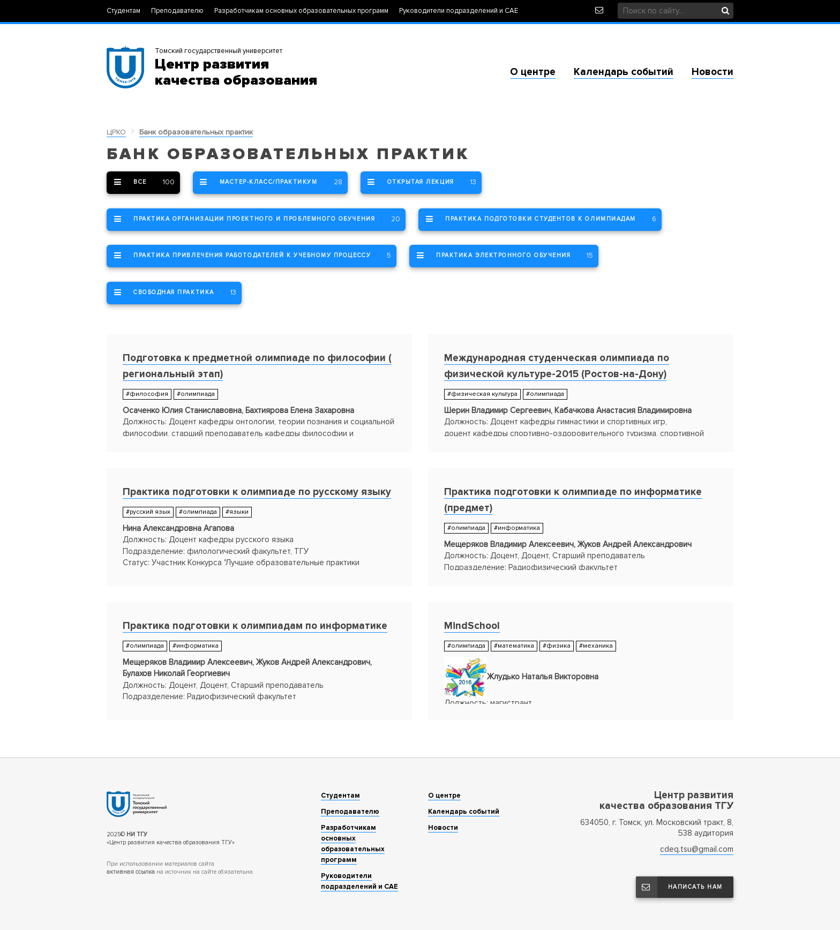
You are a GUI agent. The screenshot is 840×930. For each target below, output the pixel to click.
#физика (557, 646)
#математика (514, 646)
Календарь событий (623, 72)
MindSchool (472, 626)
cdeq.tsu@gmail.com (696, 849)
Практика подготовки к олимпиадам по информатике (255, 626)
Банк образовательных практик (196, 132)
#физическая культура (482, 394)
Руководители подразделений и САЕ (458, 11)
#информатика (517, 528)
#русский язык (148, 512)
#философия (147, 394)
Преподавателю (177, 11)
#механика (596, 646)
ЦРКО (116, 132)
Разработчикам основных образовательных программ (301, 11)
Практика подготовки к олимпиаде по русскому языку (257, 492)
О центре (533, 72)
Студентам (123, 11)
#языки (237, 512)
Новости (712, 72)
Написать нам (679, 887)
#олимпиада (196, 394)
